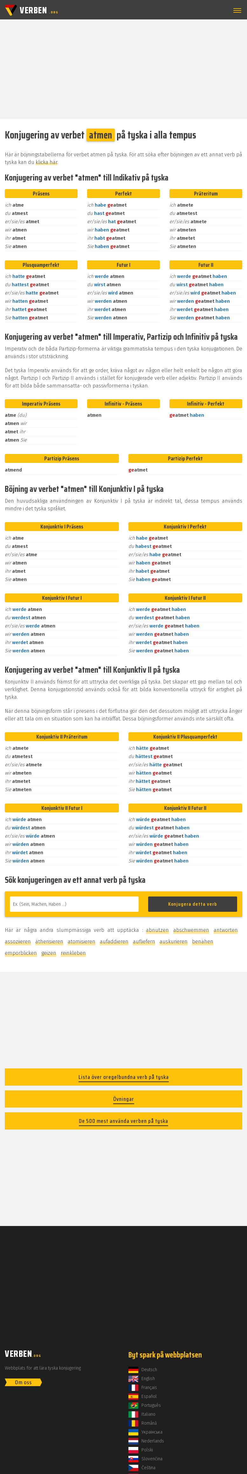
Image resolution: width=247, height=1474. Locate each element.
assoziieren (18, 942)
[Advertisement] (123, 68)
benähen (202, 942)
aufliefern (144, 942)
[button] (236, 10)
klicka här (46, 162)
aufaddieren (114, 942)
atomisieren (81, 942)
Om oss (23, 1382)
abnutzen (157, 930)
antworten (226, 930)
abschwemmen (191, 930)
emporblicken (21, 953)
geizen (48, 953)
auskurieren (174, 942)
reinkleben (73, 953)
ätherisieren (49, 942)
